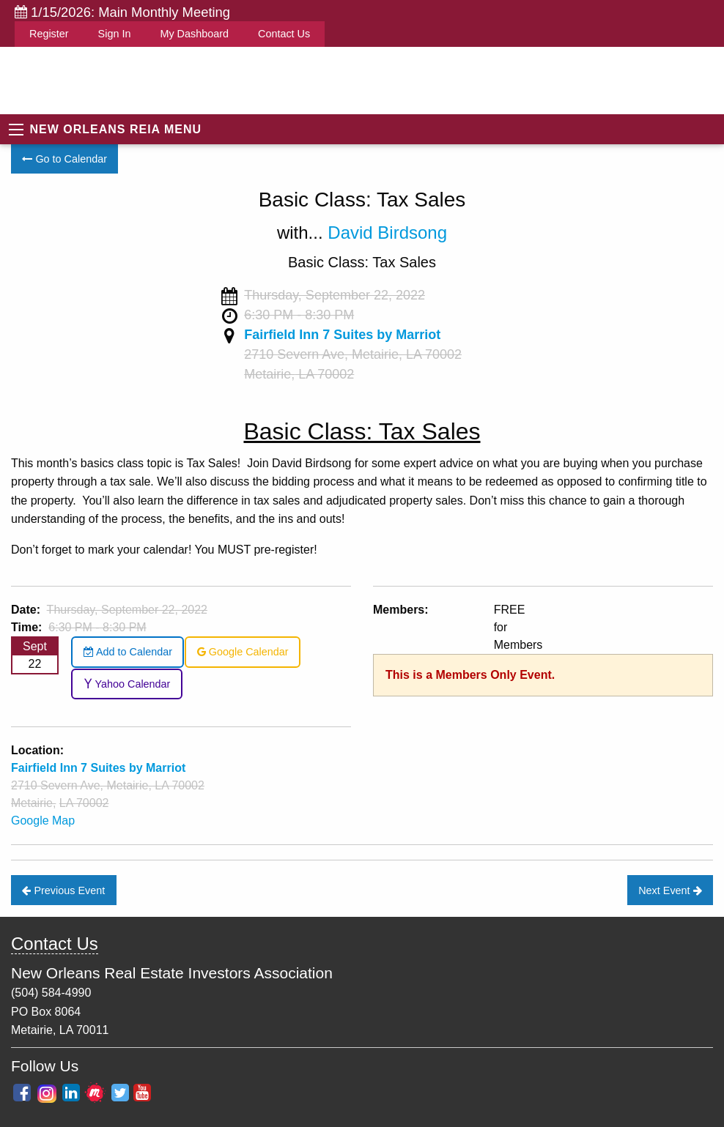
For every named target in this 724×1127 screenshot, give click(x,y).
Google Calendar (243, 652)
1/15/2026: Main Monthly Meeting (122, 12)
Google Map (43, 820)
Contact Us (284, 34)
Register (49, 34)
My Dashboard (194, 34)
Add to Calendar (128, 652)
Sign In (114, 34)
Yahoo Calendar (127, 684)
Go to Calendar (64, 159)
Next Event (669, 890)
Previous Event (63, 890)
